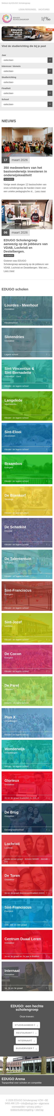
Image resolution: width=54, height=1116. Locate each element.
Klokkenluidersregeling (22, 1110)
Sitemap (39, 1110)
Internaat (26, 1040)
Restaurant (26, 1033)
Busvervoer (26, 1048)
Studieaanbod (26, 1025)
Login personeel (27, 9)
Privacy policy (34, 1107)
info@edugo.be (29, 1103)
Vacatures (44, 9)
